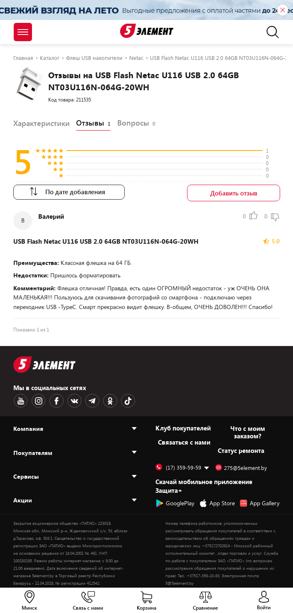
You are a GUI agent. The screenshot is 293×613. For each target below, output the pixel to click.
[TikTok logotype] (125, 401)
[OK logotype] (108, 401)
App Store (217, 503)
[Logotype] (146, 30)
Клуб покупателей (183, 428)
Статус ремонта (241, 450)
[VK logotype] (73, 401)
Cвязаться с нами (184, 442)
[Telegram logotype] (90, 401)
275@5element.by (241, 468)
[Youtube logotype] (20, 401)
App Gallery (259, 503)
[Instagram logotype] (38, 401)
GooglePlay (175, 503)
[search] (270, 32)
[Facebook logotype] (55, 401)
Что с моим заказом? (247, 432)
